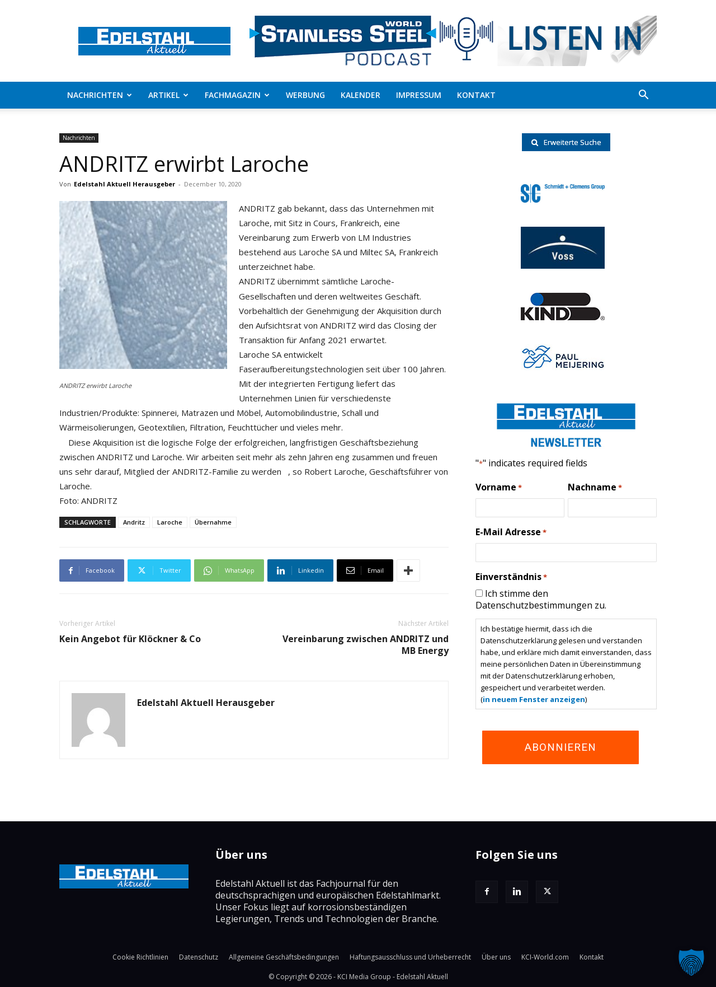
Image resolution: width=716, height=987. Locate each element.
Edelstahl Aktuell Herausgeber (124, 184)
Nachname (595, 487)
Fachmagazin (237, 95)
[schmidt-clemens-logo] (563, 199)
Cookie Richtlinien (140, 957)
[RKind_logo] (563, 317)
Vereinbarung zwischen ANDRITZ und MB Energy (365, 645)
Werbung (305, 95)
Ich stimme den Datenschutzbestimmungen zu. (540, 599)
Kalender (360, 95)
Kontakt (476, 95)
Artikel (168, 95)
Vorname (498, 487)
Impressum (418, 95)
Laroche (169, 522)
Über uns (496, 957)
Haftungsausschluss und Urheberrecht (410, 957)
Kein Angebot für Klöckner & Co (130, 639)
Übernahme (213, 522)
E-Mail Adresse (511, 532)
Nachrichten (99, 95)
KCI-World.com (545, 957)
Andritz (134, 522)
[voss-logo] (563, 265)
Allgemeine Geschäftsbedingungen (284, 957)
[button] (643, 96)
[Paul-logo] (563, 367)
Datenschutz (198, 957)
